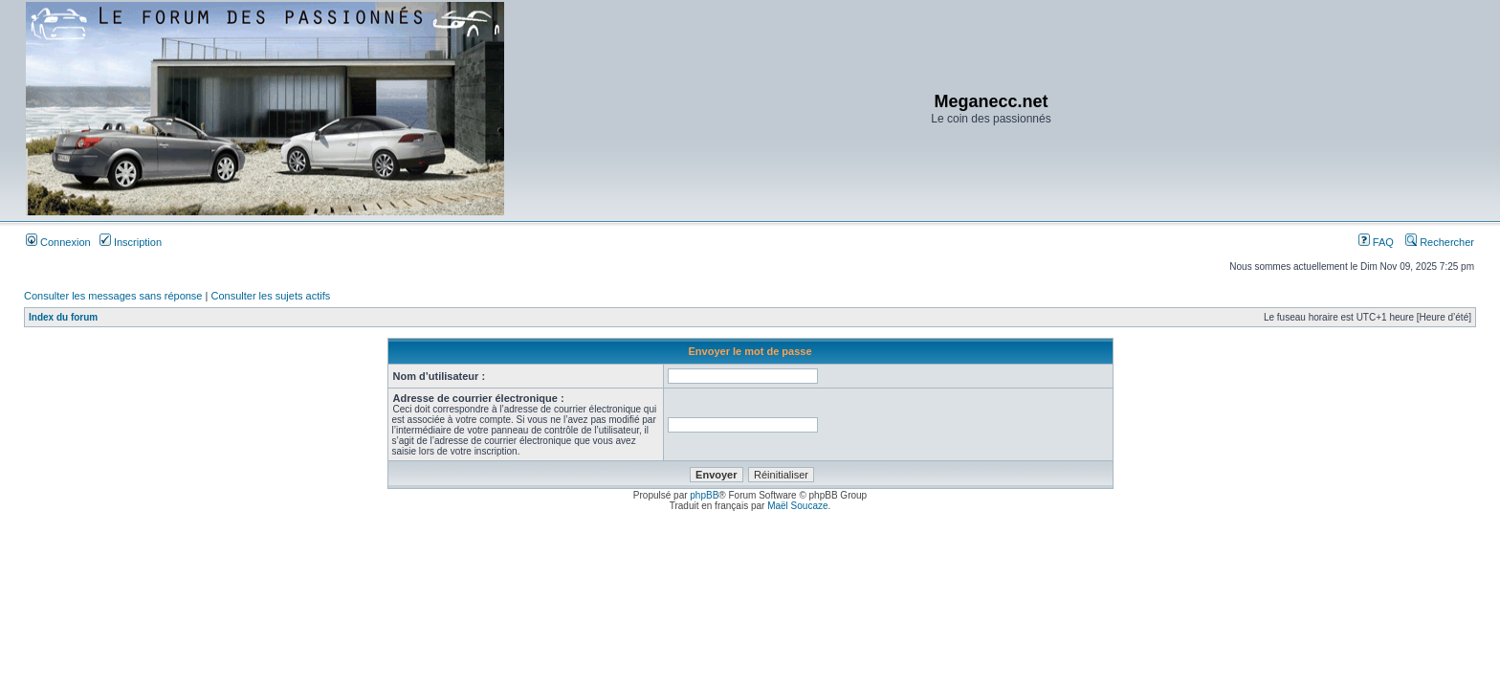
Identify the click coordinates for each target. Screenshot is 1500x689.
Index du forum (63, 317)
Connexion (58, 242)
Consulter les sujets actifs (270, 295)
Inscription (130, 242)
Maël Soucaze (797, 505)
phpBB (704, 495)
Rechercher (1439, 242)
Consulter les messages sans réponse (113, 295)
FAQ (1376, 242)
